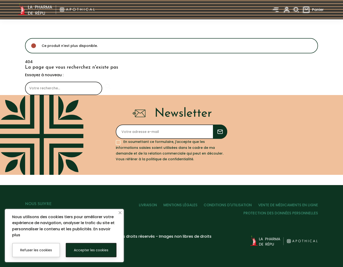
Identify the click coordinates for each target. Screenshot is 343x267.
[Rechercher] (63, 88)
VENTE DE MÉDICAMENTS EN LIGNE (288, 206)
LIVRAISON (143, 206)
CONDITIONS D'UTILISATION (226, 206)
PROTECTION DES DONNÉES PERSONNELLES (280, 214)
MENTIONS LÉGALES (177, 206)
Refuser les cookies (36, 250)
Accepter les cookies (91, 250)
